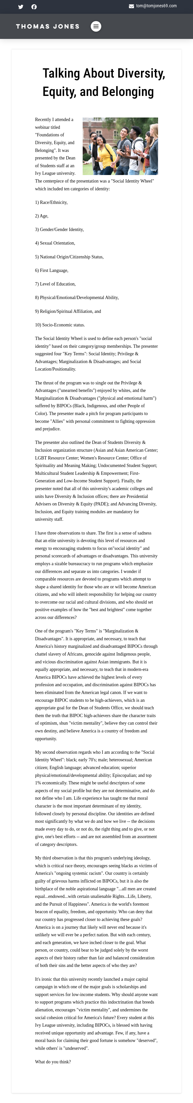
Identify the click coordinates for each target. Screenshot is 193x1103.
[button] (96, 26)
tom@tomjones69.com (153, 5)
